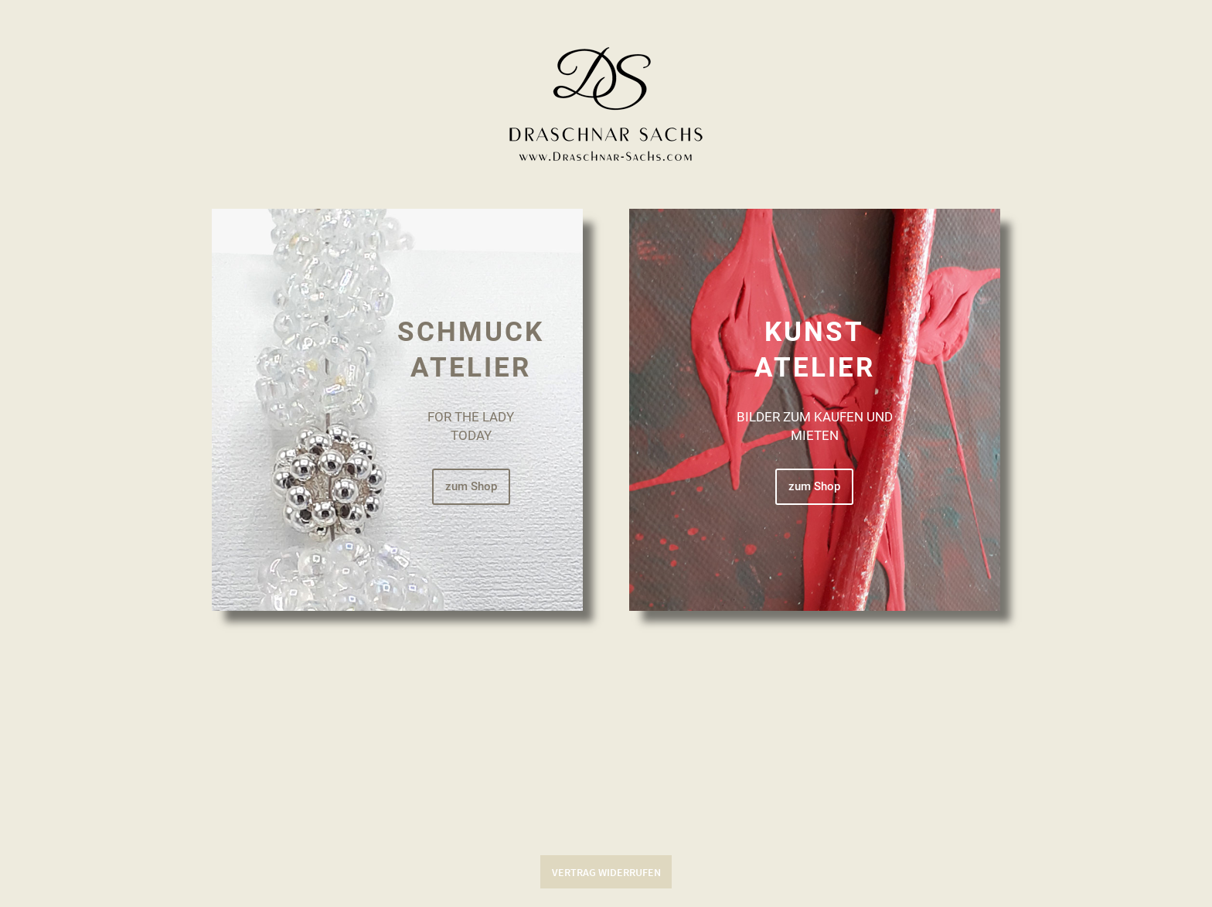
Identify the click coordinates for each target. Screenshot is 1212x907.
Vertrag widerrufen (606, 872)
